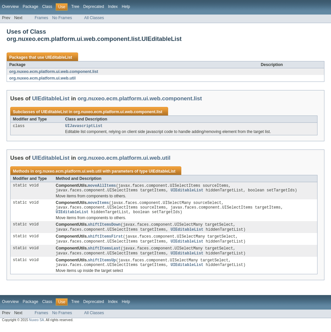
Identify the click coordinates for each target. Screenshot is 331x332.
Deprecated (93, 6)
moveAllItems (102, 186)
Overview (10, 6)
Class (47, 6)
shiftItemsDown (104, 228)
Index (113, 6)
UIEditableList (58, 57)
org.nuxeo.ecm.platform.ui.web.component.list (53, 71)
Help (126, 6)
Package (30, 6)
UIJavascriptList (84, 126)
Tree (75, 6)
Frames (41, 18)
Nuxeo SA (36, 326)
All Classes (94, 18)
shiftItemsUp (102, 265)
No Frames (62, 18)
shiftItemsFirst (105, 240)
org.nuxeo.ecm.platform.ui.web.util (42, 78)
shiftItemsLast (104, 253)
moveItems (98, 204)
